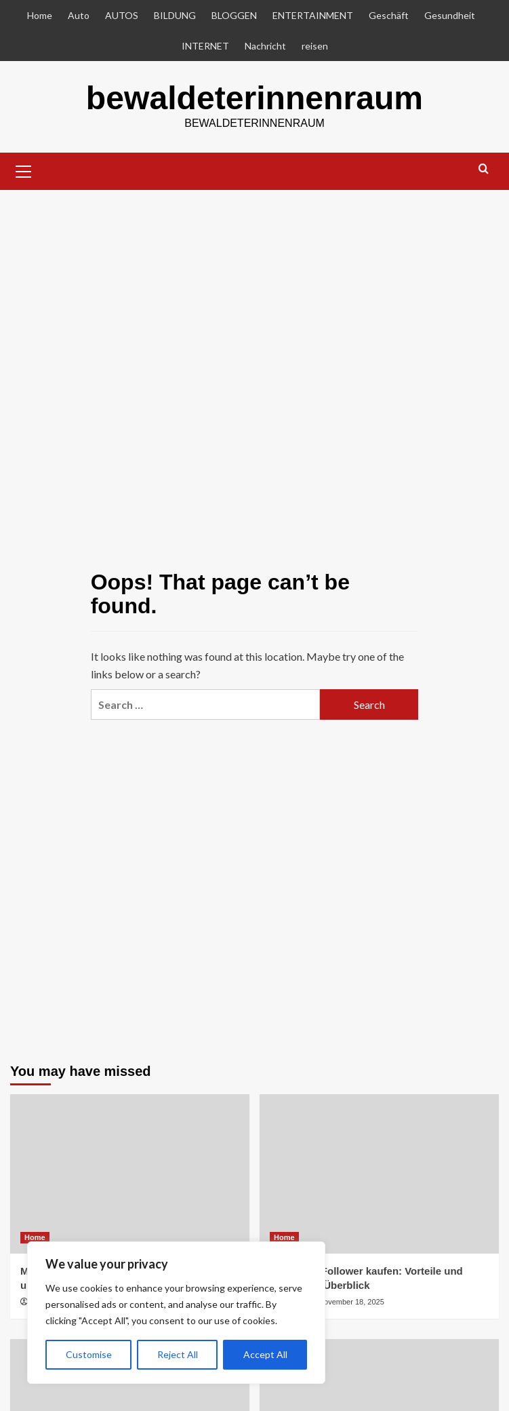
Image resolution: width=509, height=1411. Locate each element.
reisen (315, 46)
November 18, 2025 (351, 1301)
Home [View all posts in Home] (34, 1237)
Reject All (177, 1354)
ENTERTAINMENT (312, 15)
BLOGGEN (234, 15)
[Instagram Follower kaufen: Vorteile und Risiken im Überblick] (379, 1173)
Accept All (265, 1354)
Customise (89, 1354)
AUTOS (121, 15)
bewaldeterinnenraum (254, 97)
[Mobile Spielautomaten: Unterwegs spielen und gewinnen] (129, 1173)
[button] (23, 169)
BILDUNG (175, 15)
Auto (78, 15)
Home (39, 15)
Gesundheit (449, 15)
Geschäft (389, 15)
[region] (176, 1312)
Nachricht (265, 46)
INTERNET (205, 46)
